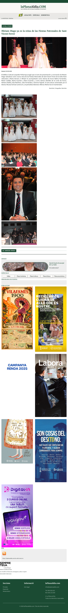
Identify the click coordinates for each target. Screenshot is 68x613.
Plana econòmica (59, 276)
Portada (5, 587)
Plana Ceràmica (21, 276)
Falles (8, 276)
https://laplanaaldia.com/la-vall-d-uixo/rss (12, 558)
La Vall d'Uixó (4, 18)
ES (66, 18)
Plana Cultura (34, 276)
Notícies (11, 18)
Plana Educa (46, 276)
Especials (36, 15)
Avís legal (27, 587)
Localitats (27, 15)
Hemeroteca (45, 15)
